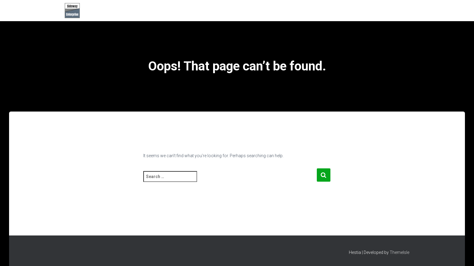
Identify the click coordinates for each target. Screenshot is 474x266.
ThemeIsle (399, 252)
